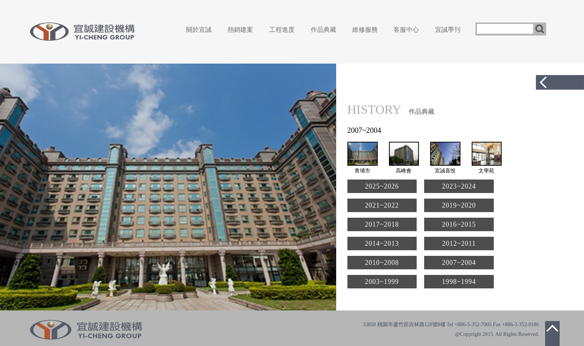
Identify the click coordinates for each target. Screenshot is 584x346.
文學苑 (486, 171)
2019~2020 (459, 205)
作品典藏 (323, 29)
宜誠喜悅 (445, 171)
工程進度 (282, 29)
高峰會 (403, 171)
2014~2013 (382, 243)
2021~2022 (382, 205)
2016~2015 (459, 224)
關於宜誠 (199, 29)
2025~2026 (382, 186)
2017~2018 (382, 224)
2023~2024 (459, 186)
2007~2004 (459, 262)
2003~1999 (382, 281)
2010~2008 (382, 262)
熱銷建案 (240, 29)
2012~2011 (459, 243)
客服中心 (406, 29)
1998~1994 (459, 281)
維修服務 (365, 29)
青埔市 (362, 171)
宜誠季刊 (447, 29)
